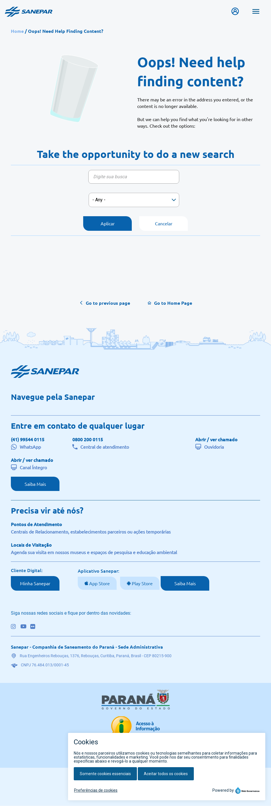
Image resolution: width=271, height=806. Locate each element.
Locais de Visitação (31, 545)
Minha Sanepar (35, 583)
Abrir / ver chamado (216, 439)
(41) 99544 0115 (27, 439)
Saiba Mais (35, 484)
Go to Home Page (173, 303)
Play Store (142, 583)
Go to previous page (108, 303)
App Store (99, 583)
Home (17, 31)
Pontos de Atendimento (36, 524)
